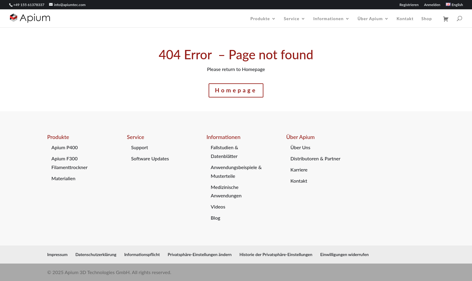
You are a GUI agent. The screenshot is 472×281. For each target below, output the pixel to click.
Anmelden (432, 5)
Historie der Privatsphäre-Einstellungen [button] (275, 254)
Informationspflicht (142, 254)
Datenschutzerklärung (95, 254)
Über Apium (370, 19)
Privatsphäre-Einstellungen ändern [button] (199, 254)
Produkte (260, 19)
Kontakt (405, 19)
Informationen (328, 19)
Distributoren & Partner (315, 158)
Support (139, 147)
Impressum (57, 254)
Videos (218, 206)
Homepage (236, 90)
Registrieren (409, 5)
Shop (426, 19)
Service (292, 19)
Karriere (299, 169)
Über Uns (300, 147)
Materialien (63, 178)
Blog (215, 218)
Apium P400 (64, 147)
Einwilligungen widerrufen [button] (344, 254)
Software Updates (150, 158)
